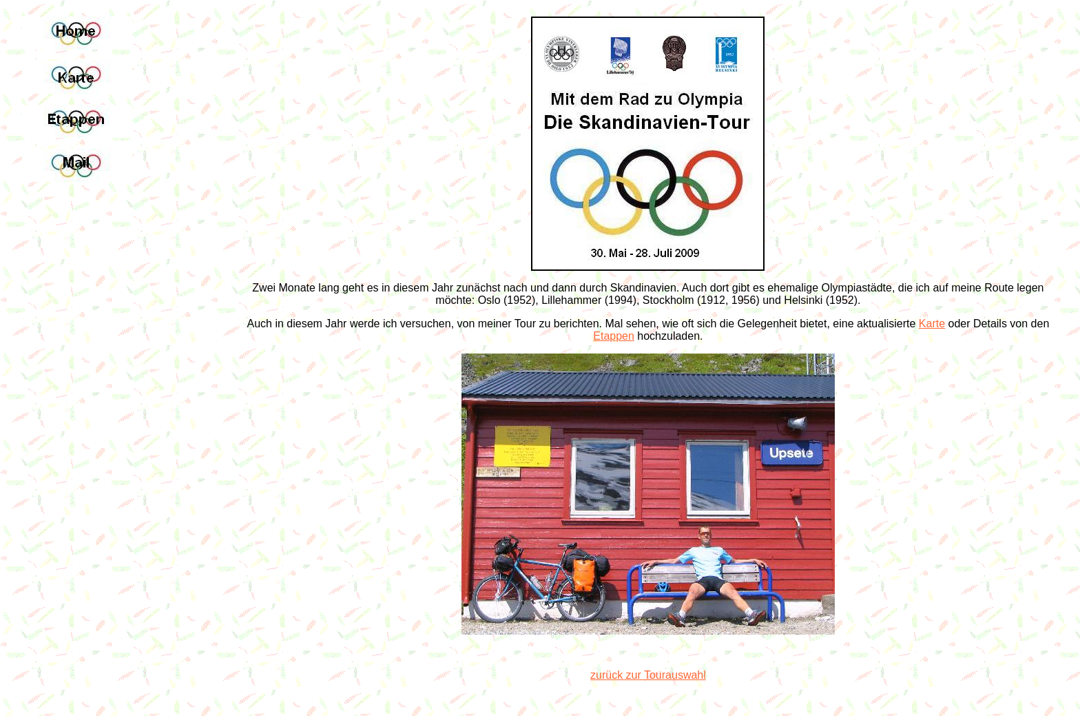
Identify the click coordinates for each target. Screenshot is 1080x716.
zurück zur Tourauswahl (648, 675)
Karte (932, 323)
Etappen (613, 336)
